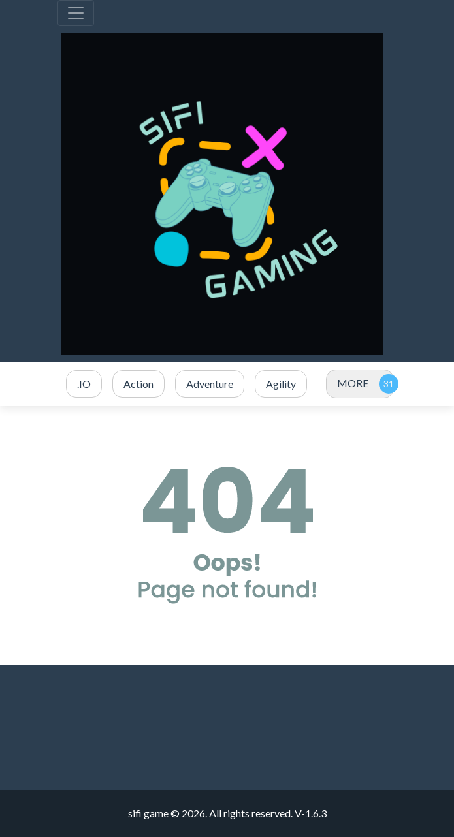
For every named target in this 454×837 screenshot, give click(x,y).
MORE (352, 383)
